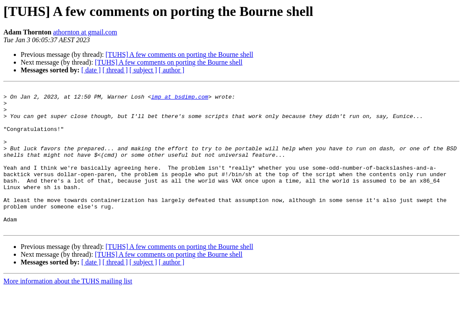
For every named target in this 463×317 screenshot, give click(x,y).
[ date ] (91, 70)
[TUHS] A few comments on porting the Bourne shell (179, 54)
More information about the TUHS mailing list (67, 309)
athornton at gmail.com (85, 32)
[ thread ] (115, 70)
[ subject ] (143, 70)
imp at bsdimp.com (179, 99)
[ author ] (172, 70)
